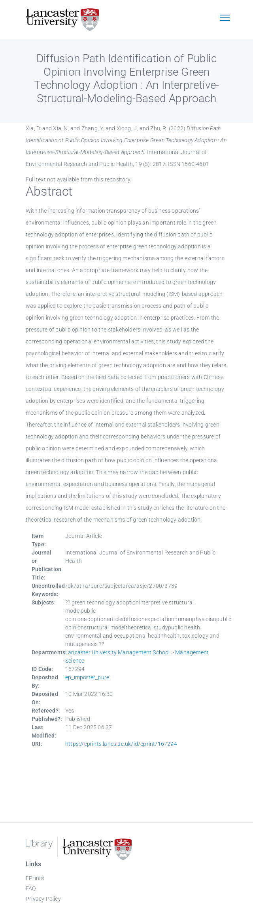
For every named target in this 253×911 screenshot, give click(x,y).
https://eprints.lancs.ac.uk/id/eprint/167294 (121, 744)
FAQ (31, 888)
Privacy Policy (43, 899)
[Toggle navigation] (224, 18)
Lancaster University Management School (117, 652)
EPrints (35, 878)
